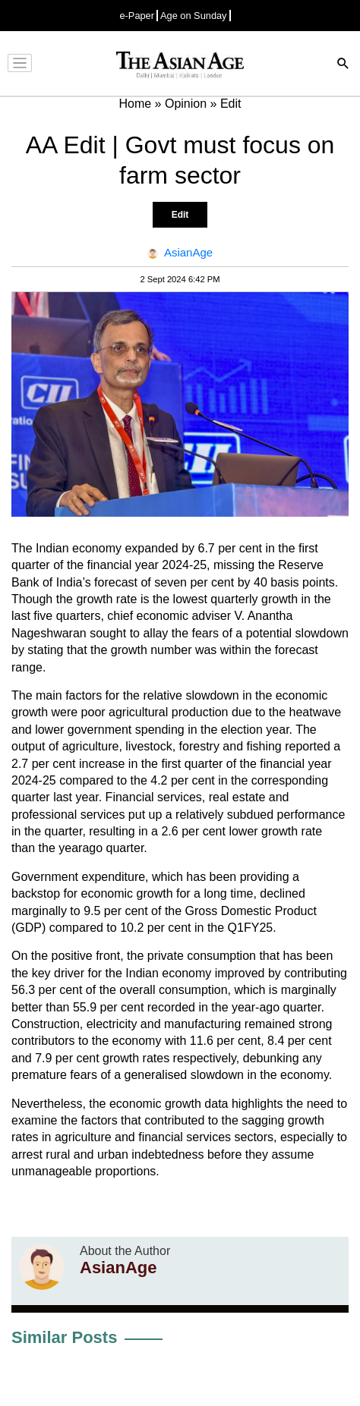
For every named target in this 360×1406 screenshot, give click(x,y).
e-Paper (136, 15)
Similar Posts (64, 1337)
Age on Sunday (193, 15)
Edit (180, 214)
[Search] (343, 65)
